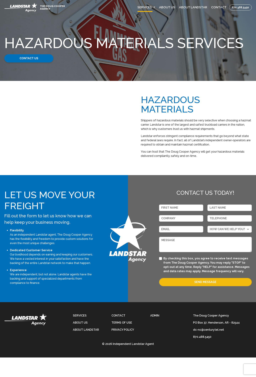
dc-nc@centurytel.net (208, 349)
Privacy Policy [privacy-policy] (122, 349)
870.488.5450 (240, 7)
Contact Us (31, 58)
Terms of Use (121, 342)
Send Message (205, 301)
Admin (154, 335)
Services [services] (80, 335)
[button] (146, 7)
